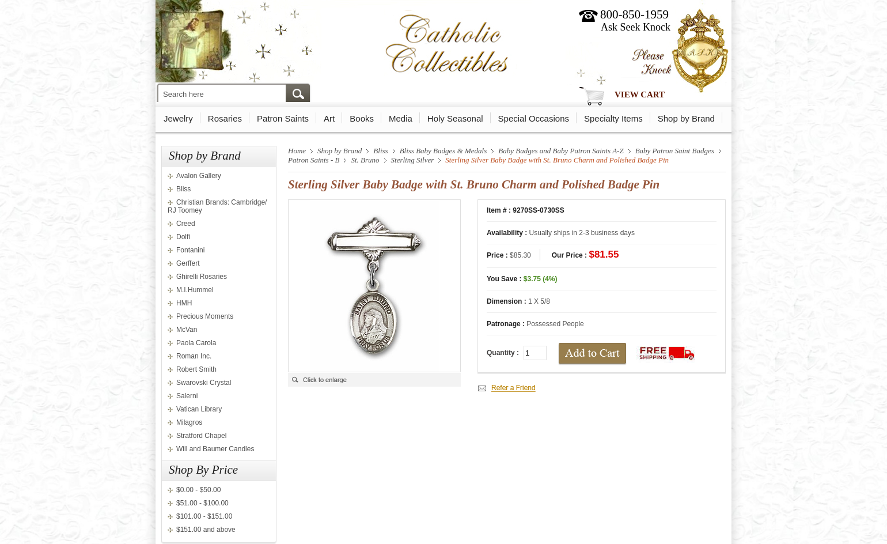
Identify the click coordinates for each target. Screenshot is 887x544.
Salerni (187, 396)
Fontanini (190, 250)
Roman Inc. (193, 356)
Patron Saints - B (313, 160)
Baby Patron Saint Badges (674, 150)
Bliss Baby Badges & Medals (443, 150)
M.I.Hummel (195, 290)
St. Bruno (365, 160)
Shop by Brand (686, 118)
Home (297, 150)
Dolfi (183, 237)
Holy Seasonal (455, 118)
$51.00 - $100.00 (202, 503)
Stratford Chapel (201, 436)
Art (329, 118)
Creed (185, 224)
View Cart (640, 94)
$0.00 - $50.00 (198, 490)
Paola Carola (196, 343)
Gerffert (187, 263)
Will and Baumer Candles (215, 449)
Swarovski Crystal (203, 383)
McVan (186, 330)
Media (400, 118)
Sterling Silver (412, 160)
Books (362, 118)
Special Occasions (533, 118)
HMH (184, 303)
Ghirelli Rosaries (201, 277)
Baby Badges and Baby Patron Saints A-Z (560, 150)
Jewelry (178, 118)
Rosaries (225, 118)
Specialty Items (613, 118)
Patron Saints (283, 118)
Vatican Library (199, 409)
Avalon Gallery (198, 176)
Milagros (189, 422)
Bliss (183, 189)
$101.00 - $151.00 (204, 516)
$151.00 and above (206, 530)
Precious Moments (204, 316)
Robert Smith (196, 369)
